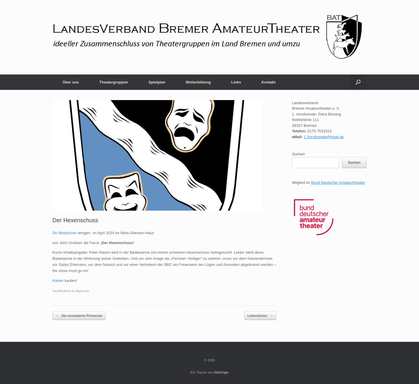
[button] (358, 82)
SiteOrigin (221, 372)
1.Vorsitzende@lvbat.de (324, 137)
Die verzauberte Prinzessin (79, 315)
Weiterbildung (198, 82)
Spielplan (156, 82)
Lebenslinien (260, 315)
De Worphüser (64, 233)
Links (236, 82)
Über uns (71, 82)
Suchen (298, 154)
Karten (57, 280)
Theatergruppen (113, 82)
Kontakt (269, 82)
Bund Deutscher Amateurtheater (338, 182)
